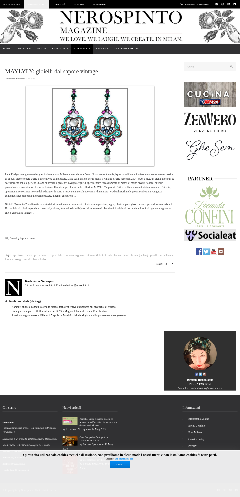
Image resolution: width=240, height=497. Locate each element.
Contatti (79, 4)
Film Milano (195, 432)
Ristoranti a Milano (198, 418)
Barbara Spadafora (93, 444)
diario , (127, 255)
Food (41, 48)
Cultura (23, 48)
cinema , (29, 255)
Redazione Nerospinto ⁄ (16, 78)
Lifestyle (82, 48)
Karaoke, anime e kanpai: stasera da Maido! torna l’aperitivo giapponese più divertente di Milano (64, 306)
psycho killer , (58, 255)
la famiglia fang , (140, 255)
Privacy (192, 445)
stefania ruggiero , (76, 255)
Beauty (102, 48)
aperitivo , (18, 255)
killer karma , (115, 255)
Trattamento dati (127, 48)
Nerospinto (27, 490)
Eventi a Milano (197, 425)
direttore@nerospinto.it (209, 388)
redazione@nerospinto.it (76, 285)
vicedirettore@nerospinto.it (15, 470)
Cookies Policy (196, 439)
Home (6, 48)
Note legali (99, 4)
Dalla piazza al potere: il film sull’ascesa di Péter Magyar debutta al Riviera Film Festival (59, 311)
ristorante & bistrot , (97, 255)
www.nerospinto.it (46, 285)
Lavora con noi (36, 4)
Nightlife (60, 48)
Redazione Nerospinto (40, 281)
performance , (42, 255)
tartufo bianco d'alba (35, 259)
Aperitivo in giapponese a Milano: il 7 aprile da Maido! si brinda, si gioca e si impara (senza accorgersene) (69, 315)
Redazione (194, 452)
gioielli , (155, 255)
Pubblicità (59, 4)
